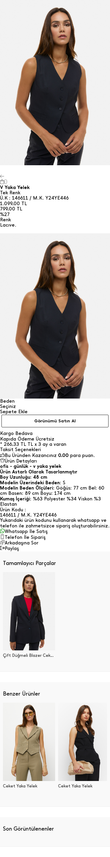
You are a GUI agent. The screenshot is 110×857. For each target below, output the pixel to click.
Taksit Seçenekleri (20, 449)
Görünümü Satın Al (55, 421)
